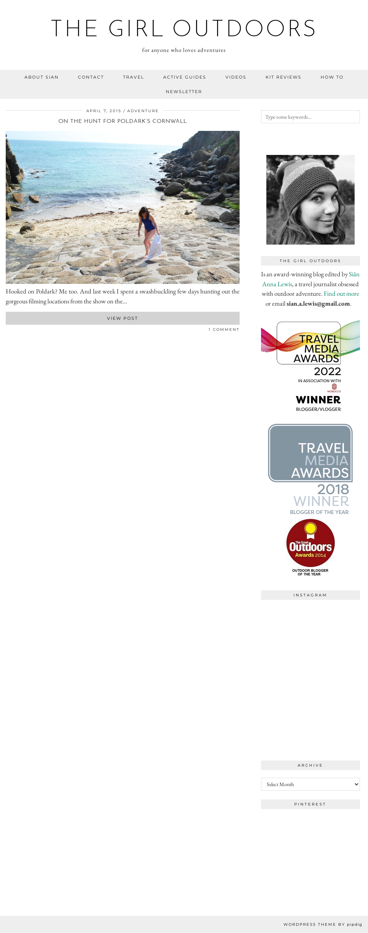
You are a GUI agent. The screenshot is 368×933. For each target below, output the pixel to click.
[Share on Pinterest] (15, 331)
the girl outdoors (184, 30)
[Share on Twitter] (11, 331)
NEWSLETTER (184, 91)
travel (133, 77)
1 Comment (224, 329)
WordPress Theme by (323, 924)
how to (332, 77)
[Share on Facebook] (8, 331)
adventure (143, 110)
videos (235, 77)
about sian (41, 77)
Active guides (184, 77)
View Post (122, 318)
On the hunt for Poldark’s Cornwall (122, 121)
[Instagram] (285, 628)
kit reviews (284, 77)
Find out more (341, 293)
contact (91, 77)
